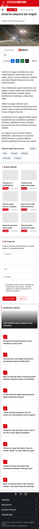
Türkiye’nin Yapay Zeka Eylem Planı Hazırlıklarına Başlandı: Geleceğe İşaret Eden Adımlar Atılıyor (17, 468)
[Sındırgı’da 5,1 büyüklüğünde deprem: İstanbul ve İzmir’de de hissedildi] (10, 180)
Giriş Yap (23, 298)
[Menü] (4, 2)
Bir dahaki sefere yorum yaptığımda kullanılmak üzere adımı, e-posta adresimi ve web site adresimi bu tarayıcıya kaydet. (20, 288)
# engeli (32, 148)
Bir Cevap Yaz (9, 241)
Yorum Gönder (9, 298)
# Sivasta (24, 153)
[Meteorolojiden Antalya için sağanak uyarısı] (29, 222)
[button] (2, 5)
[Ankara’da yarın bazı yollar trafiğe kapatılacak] (10, 222)
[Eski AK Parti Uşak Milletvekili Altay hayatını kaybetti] (29, 201)
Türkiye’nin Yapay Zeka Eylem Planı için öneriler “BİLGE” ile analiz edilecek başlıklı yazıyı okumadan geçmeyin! (18, 450)
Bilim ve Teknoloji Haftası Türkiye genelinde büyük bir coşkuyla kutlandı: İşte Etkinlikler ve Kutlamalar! (19, 379)
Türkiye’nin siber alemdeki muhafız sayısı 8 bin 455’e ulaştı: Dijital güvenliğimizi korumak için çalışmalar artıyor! (19, 432)
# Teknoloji (6, 158)
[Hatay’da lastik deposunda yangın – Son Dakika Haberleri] (29, 180)
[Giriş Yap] (6, 5)
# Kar (5, 153)
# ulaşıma (18, 158)
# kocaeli (14, 153)
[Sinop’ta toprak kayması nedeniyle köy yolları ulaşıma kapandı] (10, 201)
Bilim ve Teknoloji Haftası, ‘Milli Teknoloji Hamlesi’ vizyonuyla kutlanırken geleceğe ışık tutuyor (18, 486)
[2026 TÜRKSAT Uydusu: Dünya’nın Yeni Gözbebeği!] (19, 320)
